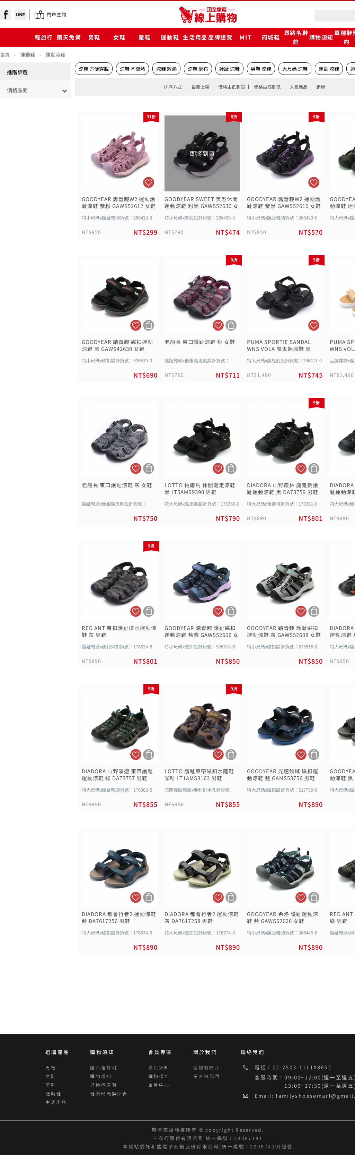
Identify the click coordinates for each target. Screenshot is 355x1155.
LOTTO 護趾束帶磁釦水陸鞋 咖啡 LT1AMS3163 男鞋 (199, 775)
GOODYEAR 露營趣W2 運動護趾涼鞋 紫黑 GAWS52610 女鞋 (284, 202)
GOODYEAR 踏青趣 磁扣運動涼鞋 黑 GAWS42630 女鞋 (117, 345)
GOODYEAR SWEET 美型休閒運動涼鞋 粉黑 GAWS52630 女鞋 (202, 202)
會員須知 (159, 1067)
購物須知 (321, 37)
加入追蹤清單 (148, 182)
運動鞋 (170, 37)
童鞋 (145, 37)
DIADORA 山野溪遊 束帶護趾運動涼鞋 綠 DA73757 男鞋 (117, 775)
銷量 (320, 87)
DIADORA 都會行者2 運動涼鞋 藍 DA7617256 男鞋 (119, 917)
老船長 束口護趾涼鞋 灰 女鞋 (117, 485)
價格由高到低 (267, 87)
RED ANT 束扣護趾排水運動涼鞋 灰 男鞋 (119, 631)
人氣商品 (299, 87)
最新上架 (201, 87)
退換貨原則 (103, 1084)
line (20, 14)
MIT (245, 37)
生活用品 (195, 37)
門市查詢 (56, 14)
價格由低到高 (231, 87)
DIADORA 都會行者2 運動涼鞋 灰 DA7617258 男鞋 (202, 917)
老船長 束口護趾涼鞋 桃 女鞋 (200, 341)
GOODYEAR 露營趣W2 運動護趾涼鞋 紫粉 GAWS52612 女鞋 (119, 202)
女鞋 (119, 37)
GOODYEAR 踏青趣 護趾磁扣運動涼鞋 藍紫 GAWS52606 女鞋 (202, 631)
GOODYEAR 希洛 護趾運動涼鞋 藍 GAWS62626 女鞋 (282, 917)
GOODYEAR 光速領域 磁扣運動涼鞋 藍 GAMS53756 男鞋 (282, 775)
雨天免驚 (69, 37)
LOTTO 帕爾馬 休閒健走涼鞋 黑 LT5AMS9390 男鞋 (200, 488)
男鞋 (94, 37)
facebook (5, 14)
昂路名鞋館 (296, 36)
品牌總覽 (220, 37)
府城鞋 (271, 37)
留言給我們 (206, 1076)
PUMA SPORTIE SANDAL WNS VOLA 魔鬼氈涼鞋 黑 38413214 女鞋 (279, 345)
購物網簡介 (206, 1067)
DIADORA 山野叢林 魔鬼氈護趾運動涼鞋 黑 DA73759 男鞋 (282, 488)
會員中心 (159, 1084)
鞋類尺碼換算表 (108, 1093)
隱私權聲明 (103, 1067)
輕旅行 (44, 37)
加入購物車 (148, 325)
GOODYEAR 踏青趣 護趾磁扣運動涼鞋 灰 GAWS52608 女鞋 (284, 631)
